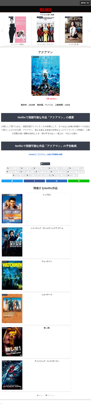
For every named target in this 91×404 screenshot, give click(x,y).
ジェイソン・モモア (77, 168)
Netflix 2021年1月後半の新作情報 (45, 335)
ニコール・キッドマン (59, 172)
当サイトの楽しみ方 (45, 392)
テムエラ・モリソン (28, 172)
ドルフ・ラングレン (43, 172)
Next (89, 31)
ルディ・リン (73, 175)
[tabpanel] (17, 31)
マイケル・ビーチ (20, 175)
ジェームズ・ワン (13, 172)
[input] (45, 306)
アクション (46, 164)
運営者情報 (75, 392)
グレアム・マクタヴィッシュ (59, 168)
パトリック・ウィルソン (76, 172)
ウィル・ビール (27, 168)
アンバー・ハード (14, 168)
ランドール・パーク (60, 175)
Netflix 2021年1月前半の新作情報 (45, 339)
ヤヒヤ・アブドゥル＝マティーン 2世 (40, 175)
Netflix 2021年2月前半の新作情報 (45, 330)
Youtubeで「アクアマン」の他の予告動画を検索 (45, 154)
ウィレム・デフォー (41, 168)
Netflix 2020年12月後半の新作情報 (45, 344)
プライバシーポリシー (15, 392)
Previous (2, 31)
